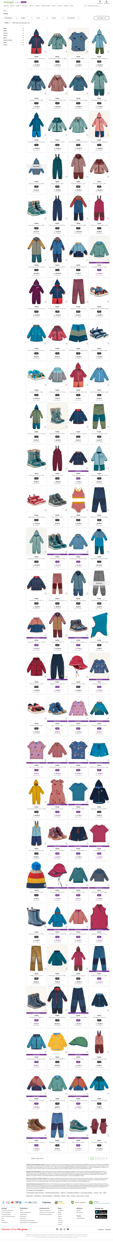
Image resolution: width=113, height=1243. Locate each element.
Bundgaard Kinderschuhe (52, 1195)
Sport (4, 40)
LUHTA (96, 1195)
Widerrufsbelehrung (25, 1215)
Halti (104, 1195)
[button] (106, 3)
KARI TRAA (29, 1198)
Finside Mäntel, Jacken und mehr (35, 1195)
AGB (21, 1213)
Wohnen (60, 1223)
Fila (101, 1195)
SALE (4, 44)
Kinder (5, 33)
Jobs (3, 1221)
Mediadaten (5, 1225)
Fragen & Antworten (45, 1213)
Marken (60, 1227)
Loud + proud (80, 1198)
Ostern (5, 47)
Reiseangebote (80, 1221)
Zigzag (73, 1198)
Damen (5, 35)
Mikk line (63, 1195)
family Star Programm (8, 1213)
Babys (5, 30)
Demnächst (79, 1215)
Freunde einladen (6, 1215)
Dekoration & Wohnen (73, 1195)
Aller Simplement (47, 1198)
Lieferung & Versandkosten (47, 1215)
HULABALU (37, 1198)
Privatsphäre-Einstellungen (27, 1223)
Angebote (60, 1213)
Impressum (23, 1221)
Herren (5, 37)
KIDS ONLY (57, 1198)
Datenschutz (23, 1217)
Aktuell (78, 1213)
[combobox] (96, 8)
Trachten (60, 1225)
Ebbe (68, 1198)
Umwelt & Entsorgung (46, 1217)
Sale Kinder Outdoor (86, 1195)
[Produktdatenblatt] (36, 50)
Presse (4, 1223)
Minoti (63, 1198)
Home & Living (7, 42)
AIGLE (87, 1198)
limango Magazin (6, 1217)
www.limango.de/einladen (82, 1238)
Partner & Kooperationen (9, 1219)
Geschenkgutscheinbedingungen (29, 1225)
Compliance (23, 1219)
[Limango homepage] (8, 3)
